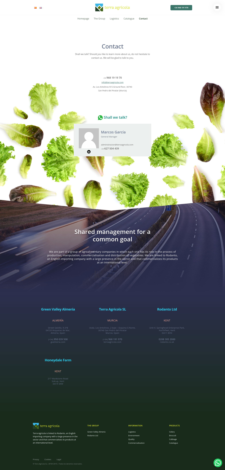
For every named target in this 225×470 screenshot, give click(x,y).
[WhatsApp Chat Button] (218, 463)
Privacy (36, 459)
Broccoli (172, 435)
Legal (59, 459)
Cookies (47, 459)
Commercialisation (136, 443)
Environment (133, 435)
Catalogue (129, 18)
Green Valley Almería (96, 431)
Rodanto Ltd (92, 435)
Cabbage (173, 439)
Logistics (114, 18)
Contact (143, 18)
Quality (131, 439)
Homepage (83, 18)
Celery (172, 431)
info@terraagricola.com (113, 82)
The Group (99, 18)
